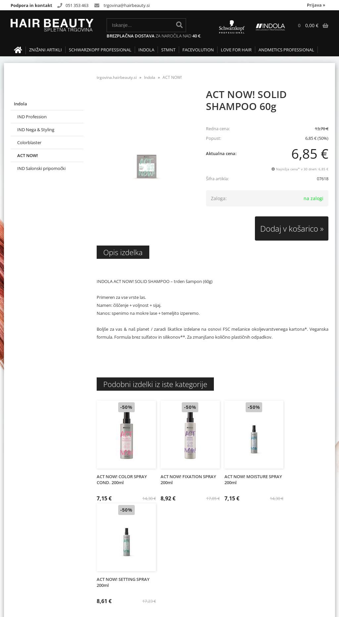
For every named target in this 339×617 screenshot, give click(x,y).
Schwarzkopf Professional (100, 50)
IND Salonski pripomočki (41, 168)
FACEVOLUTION (198, 50)
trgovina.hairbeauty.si (117, 77)
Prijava (316, 5)
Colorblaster (29, 142)
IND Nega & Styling (35, 130)
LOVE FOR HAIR (236, 50)
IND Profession (32, 117)
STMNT (168, 50)
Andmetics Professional (286, 50)
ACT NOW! (27, 155)
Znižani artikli (45, 50)
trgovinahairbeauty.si (127, 5)
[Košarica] (310, 25)
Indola (146, 50)
